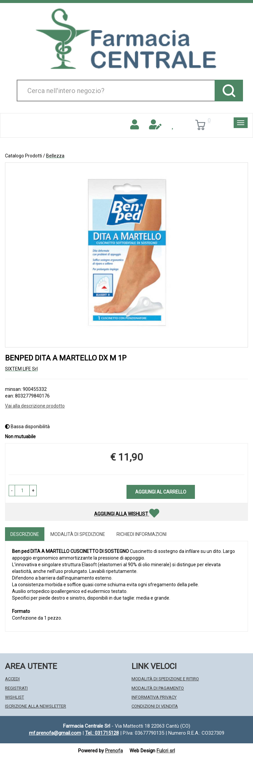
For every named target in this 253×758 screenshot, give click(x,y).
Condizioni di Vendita (155, 706)
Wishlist (14, 697)
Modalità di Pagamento (158, 688)
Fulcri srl (166, 751)
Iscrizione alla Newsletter (35, 706)
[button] (12, 490)
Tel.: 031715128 (102, 733)
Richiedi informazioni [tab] (141, 534)
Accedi (12, 678)
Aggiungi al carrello (160, 492)
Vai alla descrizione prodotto (35, 406)
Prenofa (114, 751)
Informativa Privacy (154, 697)
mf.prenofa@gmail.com (55, 733)
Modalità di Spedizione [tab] (77, 534)
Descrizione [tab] (24, 534)
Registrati (16, 688)
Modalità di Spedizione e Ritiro (165, 678)
